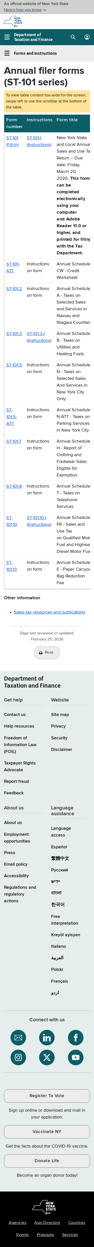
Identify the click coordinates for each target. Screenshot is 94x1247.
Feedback (14, 793)
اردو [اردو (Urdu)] (55, 993)
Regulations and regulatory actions (20, 894)
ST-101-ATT (13, 267)
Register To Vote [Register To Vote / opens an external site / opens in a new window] (47, 1096)
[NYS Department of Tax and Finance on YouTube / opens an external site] (75, 1057)
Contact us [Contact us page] (15, 714)
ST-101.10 (11, 521)
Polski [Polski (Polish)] (57, 969)
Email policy (16, 864)
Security (59, 738)
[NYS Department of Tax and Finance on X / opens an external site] (47, 1057)
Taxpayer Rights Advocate (20, 766)
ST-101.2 (14, 289)
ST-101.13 (11, 566)
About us (13, 822)
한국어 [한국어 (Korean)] (58, 905)
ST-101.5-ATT (11, 417)
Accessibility (16, 876)
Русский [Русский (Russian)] (59, 870)
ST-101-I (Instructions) (39, 141)
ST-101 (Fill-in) (12, 141)
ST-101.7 (13, 441)
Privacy (58, 726)
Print (49, 653)
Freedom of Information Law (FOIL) (20, 745)
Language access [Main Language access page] (61, 832)
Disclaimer (61, 749)
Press (9, 853)
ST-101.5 (14, 365)
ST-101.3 (14, 334)
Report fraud (16, 781)
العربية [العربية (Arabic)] (57, 958)
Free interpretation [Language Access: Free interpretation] (64, 920)
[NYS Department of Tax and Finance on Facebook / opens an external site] (75, 1037)
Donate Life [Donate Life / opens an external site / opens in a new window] (47, 1161)
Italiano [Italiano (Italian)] (58, 946)
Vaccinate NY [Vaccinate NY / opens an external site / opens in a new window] (47, 1132)
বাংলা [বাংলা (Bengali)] (56, 893)
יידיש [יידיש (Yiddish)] (55, 881)
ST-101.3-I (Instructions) (39, 337)
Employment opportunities (17, 838)
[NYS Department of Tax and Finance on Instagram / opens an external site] (18, 1057)
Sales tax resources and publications (49, 612)
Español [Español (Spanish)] (59, 847)
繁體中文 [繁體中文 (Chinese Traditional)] (60, 858)
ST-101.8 (14, 486)
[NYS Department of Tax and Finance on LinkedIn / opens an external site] (47, 1037)
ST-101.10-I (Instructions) (39, 521)
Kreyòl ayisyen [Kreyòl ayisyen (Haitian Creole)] (65, 935)
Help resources (19, 726)
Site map (60, 714)
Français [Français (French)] (59, 981)
